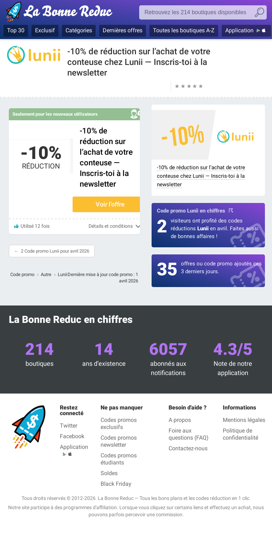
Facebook (72, 436)
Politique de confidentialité (240, 434)
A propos (180, 420)
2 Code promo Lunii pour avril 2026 (55, 251)
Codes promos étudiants (119, 459)
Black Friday (116, 483)
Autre (46, 274)
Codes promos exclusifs (119, 423)
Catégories (79, 30)
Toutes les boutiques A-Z (184, 30)
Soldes (109, 473)
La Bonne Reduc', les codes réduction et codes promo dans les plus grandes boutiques (61, 13)
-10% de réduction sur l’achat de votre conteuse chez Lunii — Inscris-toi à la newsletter (201, 176)
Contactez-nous (188, 448)
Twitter (68, 425)
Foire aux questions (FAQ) (189, 434)
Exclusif (45, 30)
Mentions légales (244, 420)
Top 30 (15, 30)
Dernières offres (122, 30)
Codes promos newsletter (119, 441)
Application (239, 30)
